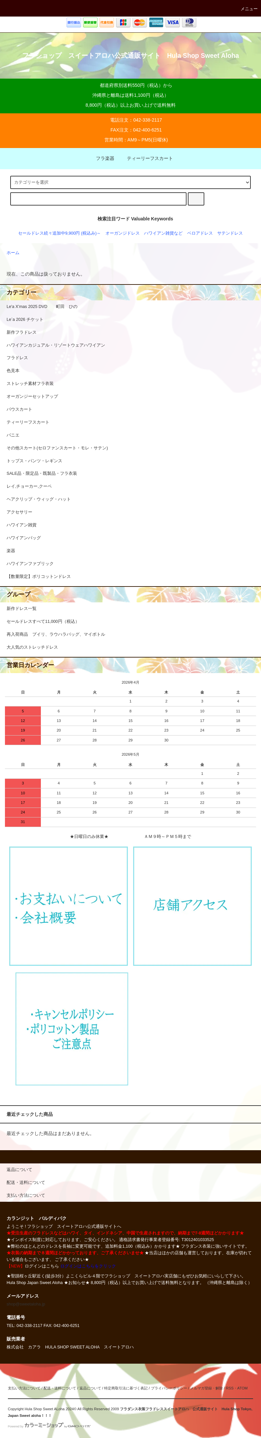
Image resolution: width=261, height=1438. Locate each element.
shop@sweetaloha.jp (26, 1304)
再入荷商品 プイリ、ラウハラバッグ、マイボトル (56, 634)
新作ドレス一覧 (22, 608)
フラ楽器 (101, 158)
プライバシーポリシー (169, 1388)
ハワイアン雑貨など (163, 233)
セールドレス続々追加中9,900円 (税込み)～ (59, 233)
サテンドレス (230, 233)
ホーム (13, 252)
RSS (229, 1388)
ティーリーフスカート (146, 158)
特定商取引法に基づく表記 (126, 1388)
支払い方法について (24, 1388)
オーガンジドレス (122, 233)
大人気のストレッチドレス (32, 647)
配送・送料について (60, 1388)
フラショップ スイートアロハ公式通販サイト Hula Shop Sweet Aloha (130, 55)
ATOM (242, 1388)
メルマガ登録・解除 (206, 1388)
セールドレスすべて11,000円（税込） (43, 621)
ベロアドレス (200, 233)
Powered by (49, 1426)
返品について (90, 1388)
